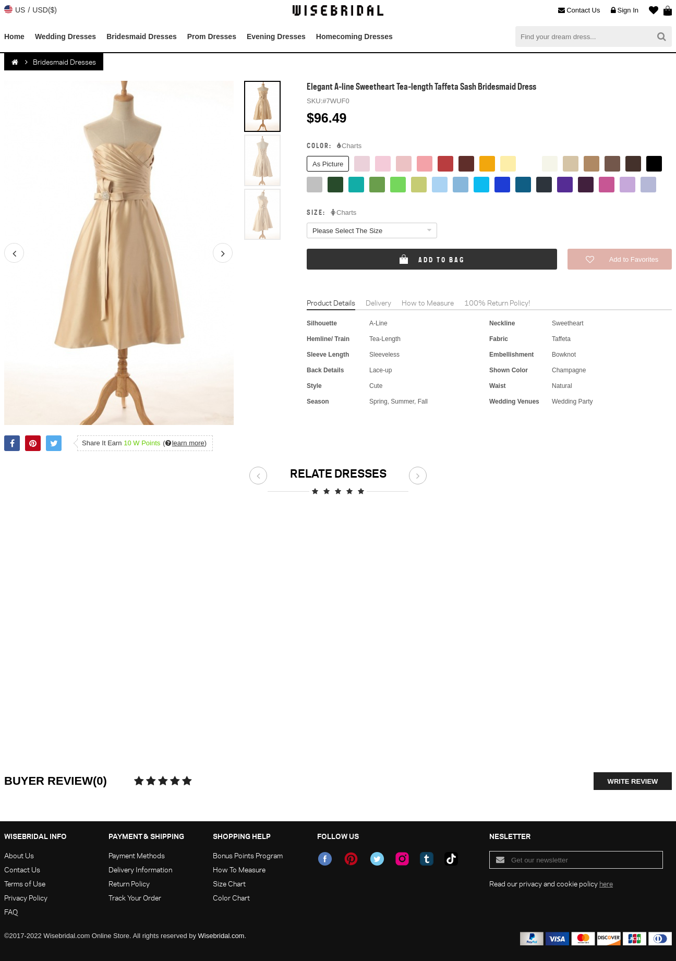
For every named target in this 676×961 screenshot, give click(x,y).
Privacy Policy (25, 897)
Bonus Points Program (248, 855)
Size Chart (229, 883)
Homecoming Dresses (354, 36)
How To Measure (239, 869)
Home (14, 36)
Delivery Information (140, 869)
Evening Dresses (276, 36)
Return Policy (129, 883)
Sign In (624, 10)
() (185, 443)
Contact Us (579, 10)
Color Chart (231, 897)
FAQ (11, 911)
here (606, 883)
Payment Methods (136, 855)
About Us (19, 855)
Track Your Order (134, 897)
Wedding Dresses (65, 36)
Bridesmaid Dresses (141, 36)
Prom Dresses (211, 36)
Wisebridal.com (221, 936)
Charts (349, 146)
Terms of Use (24, 883)
